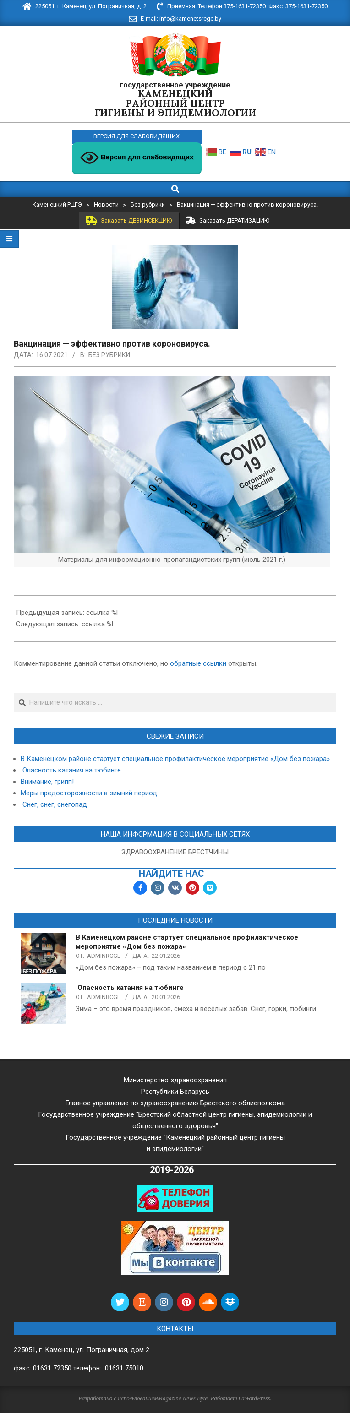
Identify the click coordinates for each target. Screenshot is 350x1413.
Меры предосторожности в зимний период (89, 793)
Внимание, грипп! (47, 781)
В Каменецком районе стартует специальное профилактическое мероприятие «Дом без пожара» (175, 759)
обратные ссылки (198, 663)
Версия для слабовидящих (137, 157)
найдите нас (171, 874)
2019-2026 (172, 1170)
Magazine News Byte (183, 1398)
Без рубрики (109, 355)
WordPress (257, 1398)
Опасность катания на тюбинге (71, 770)
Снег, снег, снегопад (54, 804)
